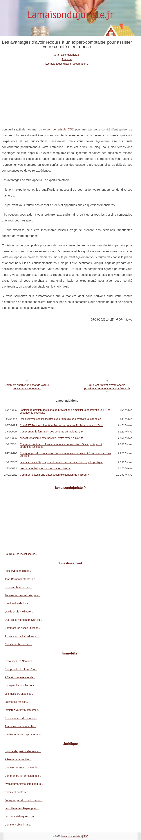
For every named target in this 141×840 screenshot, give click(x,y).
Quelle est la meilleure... (19, 611)
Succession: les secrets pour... (22, 595)
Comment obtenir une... (18, 644)
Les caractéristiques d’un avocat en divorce (45, 468)
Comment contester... (17, 792)
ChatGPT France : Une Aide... (22, 767)
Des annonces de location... (21, 718)
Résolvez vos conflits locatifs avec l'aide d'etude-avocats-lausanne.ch (60, 419)
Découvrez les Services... (19, 661)
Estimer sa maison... (16, 701)
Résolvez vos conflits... (18, 759)
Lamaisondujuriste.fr (71, 836)
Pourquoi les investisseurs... (21, 553)
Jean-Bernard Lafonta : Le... (21, 579)
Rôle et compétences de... (20, 677)
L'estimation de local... (18, 603)
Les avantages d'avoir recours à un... (67, 63)
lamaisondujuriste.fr (68, 54)
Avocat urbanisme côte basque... (24, 783)
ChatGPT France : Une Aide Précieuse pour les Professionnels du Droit (61, 425)
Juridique (67, 59)
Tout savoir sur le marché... (20, 726)
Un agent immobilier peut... (20, 685)
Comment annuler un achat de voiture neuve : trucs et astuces (27, 386)
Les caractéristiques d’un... (20, 816)
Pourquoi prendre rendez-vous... (23, 800)
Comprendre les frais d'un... (21, 669)
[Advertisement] (67, 93)
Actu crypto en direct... (18, 570)
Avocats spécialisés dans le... (22, 636)
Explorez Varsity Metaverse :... (22, 709)
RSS (85, 836)
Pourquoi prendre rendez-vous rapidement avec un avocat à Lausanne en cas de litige (65, 454)
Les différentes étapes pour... (22, 808)
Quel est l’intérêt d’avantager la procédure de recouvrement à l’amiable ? (107, 388)
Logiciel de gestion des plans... (23, 751)
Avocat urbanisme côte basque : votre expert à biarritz (51, 438)
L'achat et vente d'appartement (23, 734)
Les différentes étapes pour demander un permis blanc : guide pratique (61, 462)
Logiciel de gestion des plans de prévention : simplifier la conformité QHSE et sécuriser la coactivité (65, 411)
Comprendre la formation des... (23, 775)
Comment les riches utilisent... (22, 627)
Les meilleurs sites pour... (19, 693)
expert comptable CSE (58, 129)
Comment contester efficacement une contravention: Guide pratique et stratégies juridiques (61, 445)
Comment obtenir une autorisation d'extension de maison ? (54, 474)
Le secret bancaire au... (18, 587)
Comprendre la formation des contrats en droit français (52, 431)
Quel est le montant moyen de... (23, 619)
